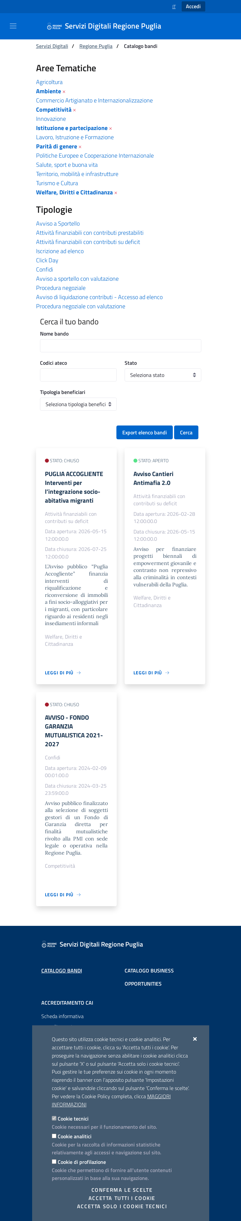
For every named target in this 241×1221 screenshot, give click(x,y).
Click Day (47, 260)
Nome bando (54, 334)
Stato (131, 363)
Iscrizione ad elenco (60, 251)
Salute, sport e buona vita (67, 164)
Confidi (44, 269)
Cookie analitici (74, 1136)
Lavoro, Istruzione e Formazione (75, 137)
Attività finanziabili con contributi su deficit (88, 241)
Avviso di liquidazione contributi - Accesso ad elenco (99, 297)
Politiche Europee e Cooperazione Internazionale (95, 155)
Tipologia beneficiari (62, 392)
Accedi (193, 6)
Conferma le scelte (122, 1190)
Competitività (53, 109)
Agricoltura (49, 81)
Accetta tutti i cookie (122, 1198)
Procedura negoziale (61, 287)
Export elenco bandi (144, 432)
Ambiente (48, 91)
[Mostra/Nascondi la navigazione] (13, 26)
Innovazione (51, 118)
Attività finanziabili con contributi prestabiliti (90, 232)
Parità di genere (56, 146)
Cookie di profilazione (82, 1162)
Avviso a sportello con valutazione (77, 278)
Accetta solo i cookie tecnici (122, 1206)
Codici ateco (53, 363)
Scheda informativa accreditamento (62, 1021)
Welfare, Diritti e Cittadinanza (74, 192)
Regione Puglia (95, 46)
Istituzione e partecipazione (72, 127)
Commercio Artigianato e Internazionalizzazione (94, 100)
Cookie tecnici (73, 1119)
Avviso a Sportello (58, 223)
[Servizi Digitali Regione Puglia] (108, 26)
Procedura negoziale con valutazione (80, 306)
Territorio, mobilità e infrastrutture (77, 173)
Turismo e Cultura (57, 183)
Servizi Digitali (52, 46)
